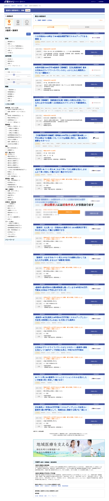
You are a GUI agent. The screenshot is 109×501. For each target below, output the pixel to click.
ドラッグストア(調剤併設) (15, 46)
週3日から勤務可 (12, 165)
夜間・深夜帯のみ (13, 141)
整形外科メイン (12, 212)
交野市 (41, 486)
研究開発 (10, 94)
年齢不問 (10, 195)
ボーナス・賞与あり (13, 122)
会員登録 (101, 1)
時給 (14, 79)
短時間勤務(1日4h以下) (14, 135)
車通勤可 (10, 150)
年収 (14, 72)
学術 (9, 98)
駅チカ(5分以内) (12, 148)
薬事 (9, 100)
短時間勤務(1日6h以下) (14, 137)
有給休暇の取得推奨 (13, 167)
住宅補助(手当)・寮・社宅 (15, 187)
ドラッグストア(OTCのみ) (15, 48)
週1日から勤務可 (12, 160)
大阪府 (25, 5)
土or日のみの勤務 (13, 144)
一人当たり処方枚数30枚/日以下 (16, 169)
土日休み (11, 154)
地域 (9, 22)
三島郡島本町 (54, 486)
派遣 (9, 63)
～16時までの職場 (13, 128)
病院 (9, 44)
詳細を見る (94, 52)
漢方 (9, 214)
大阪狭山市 (47, 486)
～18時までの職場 (13, 133)
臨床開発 (10, 96)
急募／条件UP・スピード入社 (16, 111)
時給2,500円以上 (12, 117)
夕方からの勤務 (12, 139)
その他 (10, 52)
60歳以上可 (11, 193)
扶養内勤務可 (12, 236)
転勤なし (10, 171)
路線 (18, 22)
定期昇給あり (12, 120)
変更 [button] (28, 34)
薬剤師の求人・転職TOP (9, 5)
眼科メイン (11, 208)
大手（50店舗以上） (13, 176)
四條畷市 (37, 486)
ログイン (93, 1)
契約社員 (10, 61)
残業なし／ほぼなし (13, 126)
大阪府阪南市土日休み (43, 20)
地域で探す (19, 5)
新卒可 (10, 197)
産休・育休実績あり (13, 180)
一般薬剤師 (11, 89)
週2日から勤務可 (12, 163)
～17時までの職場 (13, 130)
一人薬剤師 (11, 203)
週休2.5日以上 (12, 156)
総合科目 (10, 206)
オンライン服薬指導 (13, 217)
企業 (9, 50)
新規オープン (12, 174)
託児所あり (11, 182)
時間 (27, 22)
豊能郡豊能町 (65, 486)
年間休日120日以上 (13, 158)
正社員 (10, 59)
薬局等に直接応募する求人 (15, 109)
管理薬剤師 (11, 92)
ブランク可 (11, 234)
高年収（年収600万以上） (15, 115)
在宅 (9, 219)
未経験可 (10, 199)
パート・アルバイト (13, 65)
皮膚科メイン (12, 210)
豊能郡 (59, 486)
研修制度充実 (12, 184)
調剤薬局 (11, 41)
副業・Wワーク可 (13, 191)
